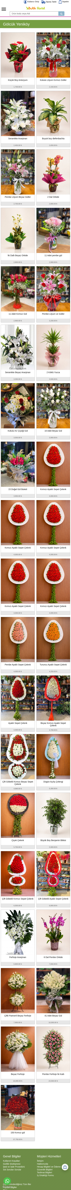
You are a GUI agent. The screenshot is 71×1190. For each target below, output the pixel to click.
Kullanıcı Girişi (31, 2)
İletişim (40, 1161)
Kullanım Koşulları (11, 1161)
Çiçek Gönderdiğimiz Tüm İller (17, 1184)
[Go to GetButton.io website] (7, 1187)
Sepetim (64, 2)
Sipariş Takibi (48, 2)
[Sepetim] (65, 1167)
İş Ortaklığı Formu (45, 1175)
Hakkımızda (42, 1164)
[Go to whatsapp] (7, 1181)
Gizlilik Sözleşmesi (11, 1164)
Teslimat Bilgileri (44, 1172)
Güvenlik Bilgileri (45, 1169)
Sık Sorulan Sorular (12, 1169)
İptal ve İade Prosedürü (14, 1167)
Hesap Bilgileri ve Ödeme (49, 1167)
